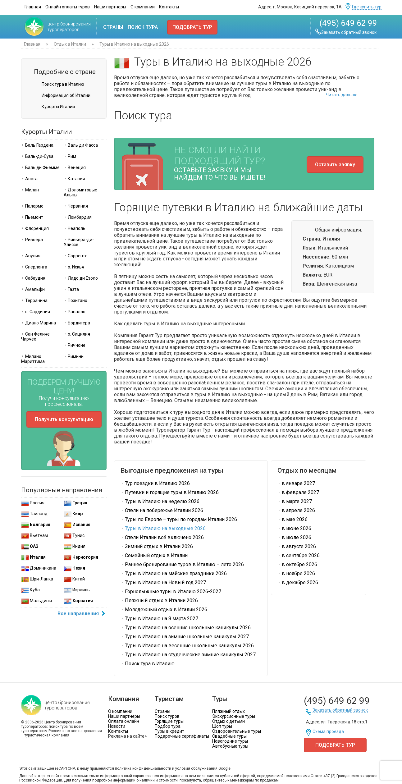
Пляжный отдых (228, 711)
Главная (33, 6)
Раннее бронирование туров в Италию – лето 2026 (182, 564)
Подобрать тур (192, 27)
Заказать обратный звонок (349, 32)
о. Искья (74, 266)
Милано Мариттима (33, 359)
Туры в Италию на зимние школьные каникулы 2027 (185, 637)
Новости (116, 726)
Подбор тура (167, 726)
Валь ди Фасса (81, 145)
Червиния (76, 206)
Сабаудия (33, 278)
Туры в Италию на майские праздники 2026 (174, 573)
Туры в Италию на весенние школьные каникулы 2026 (187, 646)
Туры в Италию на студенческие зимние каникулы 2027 (188, 655)
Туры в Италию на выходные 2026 (163, 528)
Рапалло (74, 311)
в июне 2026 (294, 528)
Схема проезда (328, 731)
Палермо (32, 206)
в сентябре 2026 (298, 555)
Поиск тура (143, 27)
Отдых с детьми (228, 721)
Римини (74, 356)
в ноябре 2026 (296, 573)
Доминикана (38, 568)
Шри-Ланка (37, 578)
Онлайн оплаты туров (67, 6)
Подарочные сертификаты (182, 736)
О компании (142, 6)
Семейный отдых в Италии (154, 555)
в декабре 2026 (297, 582)
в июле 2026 (294, 537)
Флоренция (35, 228)
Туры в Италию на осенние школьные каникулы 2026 (186, 627)
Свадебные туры (229, 736)
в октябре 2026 (297, 564)
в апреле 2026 (296, 510)
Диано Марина (38, 322)
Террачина (34, 300)
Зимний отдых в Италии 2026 (157, 546)
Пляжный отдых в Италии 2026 (159, 600)
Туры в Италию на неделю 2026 (160, 501)
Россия (32, 502)
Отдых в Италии (70, 44)
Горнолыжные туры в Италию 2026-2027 (171, 591)
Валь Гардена (37, 145)
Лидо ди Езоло (81, 278)
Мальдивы (36, 600)
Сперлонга (34, 266)
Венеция (75, 167)
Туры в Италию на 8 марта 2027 (159, 618)
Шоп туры (222, 726)
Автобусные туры (230, 746)
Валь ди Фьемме (40, 167)
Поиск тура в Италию (63, 84)
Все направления (82, 614)
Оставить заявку (335, 164)
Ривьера (32, 239)
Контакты (169, 6)
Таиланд (34, 513)
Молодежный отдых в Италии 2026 (164, 609)
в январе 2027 (296, 483)
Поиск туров (167, 716)
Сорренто (76, 255)
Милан (30, 189)
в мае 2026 (292, 519)
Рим (70, 156)
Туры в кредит (169, 731)
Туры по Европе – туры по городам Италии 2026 (179, 519)
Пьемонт (32, 217)
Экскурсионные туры (233, 716)
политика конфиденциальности (143, 768)
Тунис (74, 535)
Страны (113, 27)
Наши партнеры (110, 6)
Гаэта (71, 289)
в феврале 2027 (298, 492)
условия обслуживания (196, 768)
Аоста (29, 178)
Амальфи (33, 289)
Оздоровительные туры (236, 731)
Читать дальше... (343, 94)
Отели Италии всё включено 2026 (162, 537)
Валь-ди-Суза (37, 156)
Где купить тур (366, 7)
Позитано (75, 300)
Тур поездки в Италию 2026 (155, 483)
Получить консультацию (64, 419)
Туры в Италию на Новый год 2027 (163, 582)
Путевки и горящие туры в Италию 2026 (170, 492)
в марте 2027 (294, 501)
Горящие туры (169, 721)
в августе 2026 (296, 546)
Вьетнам (34, 535)
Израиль (77, 589)
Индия (74, 546)
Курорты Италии (58, 106)
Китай (74, 578)
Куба (30, 589)
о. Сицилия (77, 334)
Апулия (30, 255)
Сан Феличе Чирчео (35, 337)
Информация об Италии (66, 95)
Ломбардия (78, 217)
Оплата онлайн (123, 721)
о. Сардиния (35, 311)
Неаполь (74, 228)
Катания (74, 178)
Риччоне (74, 345)
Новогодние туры (230, 741)
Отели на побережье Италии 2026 (162, 510)
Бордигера (77, 322)
